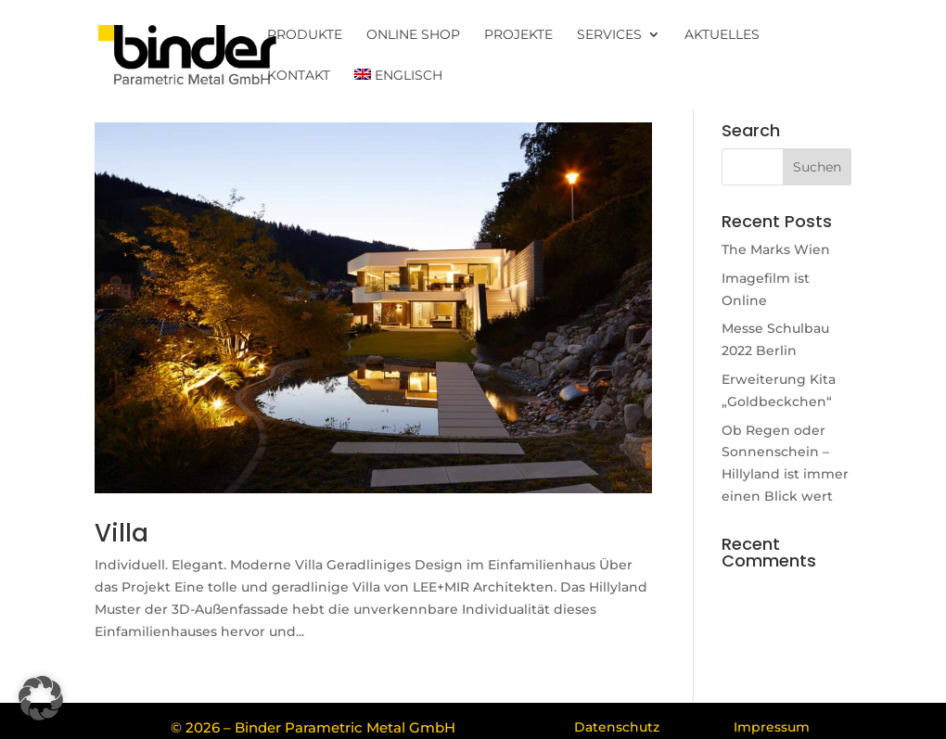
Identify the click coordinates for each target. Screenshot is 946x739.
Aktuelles (722, 35)
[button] (41, 698)
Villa (121, 533)
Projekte (518, 35)
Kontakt (298, 76)
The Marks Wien (776, 249)
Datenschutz (616, 727)
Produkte (304, 35)
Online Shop (413, 35)
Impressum (772, 727)
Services (609, 35)
